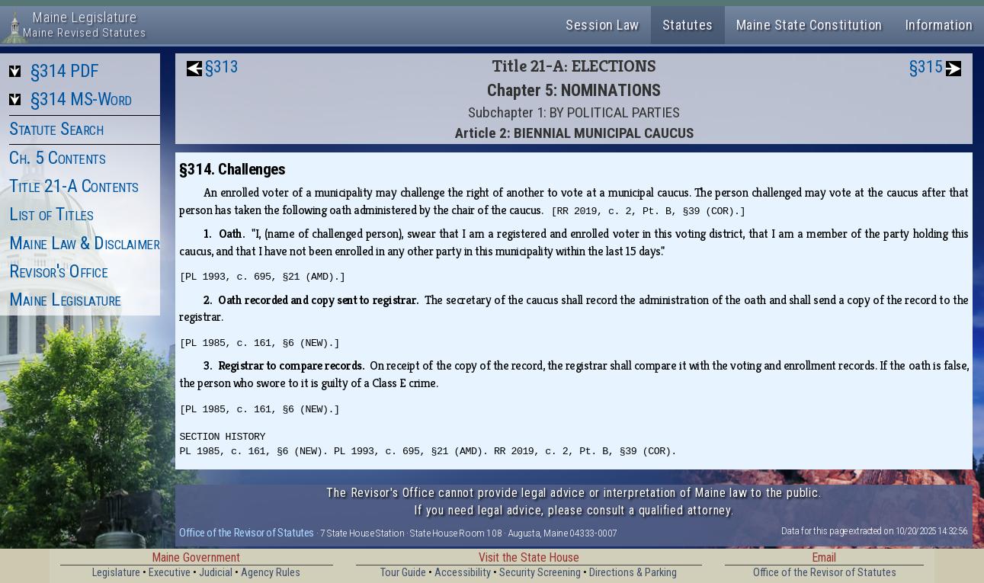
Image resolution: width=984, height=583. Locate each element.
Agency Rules (270, 572)
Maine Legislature (65, 299)
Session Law (602, 25)
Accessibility (462, 572)
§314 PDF (64, 71)
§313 (222, 66)
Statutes (687, 25)
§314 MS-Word (81, 99)
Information (939, 25)
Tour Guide (403, 572)
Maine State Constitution (809, 25)
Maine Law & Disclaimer (84, 243)
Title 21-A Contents (74, 186)
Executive (170, 572)
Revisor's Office (58, 271)
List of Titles (51, 214)
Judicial (215, 572)
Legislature (116, 572)
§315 (926, 66)
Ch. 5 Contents (57, 157)
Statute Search (56, 128)
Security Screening (540, 572)
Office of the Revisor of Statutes (246, 533)
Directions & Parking (633, 572)
